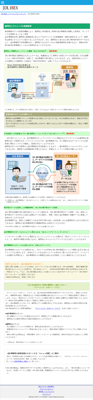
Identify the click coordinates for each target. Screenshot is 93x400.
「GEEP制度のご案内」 (21, 361)
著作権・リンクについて (46, 391)
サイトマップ (46, 394)
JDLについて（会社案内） (46, 386)
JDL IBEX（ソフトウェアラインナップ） (13, 14)
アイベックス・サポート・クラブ (47, 308)
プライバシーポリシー (47, 389)
